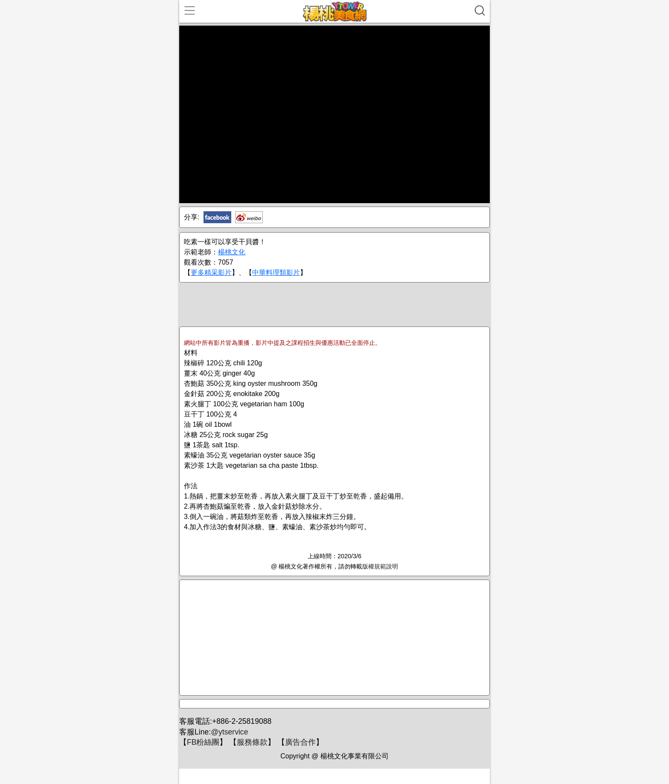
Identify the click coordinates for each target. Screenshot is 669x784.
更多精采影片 (211, 272)
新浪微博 (249, 217)
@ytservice (229, 732)
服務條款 (252, 742)
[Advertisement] (334, 304)
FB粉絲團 (203, 742)
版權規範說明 (380, 566)
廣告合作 (300, 742)
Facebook (217, 217)
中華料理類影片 (276, 272)
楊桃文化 (231, 252)
